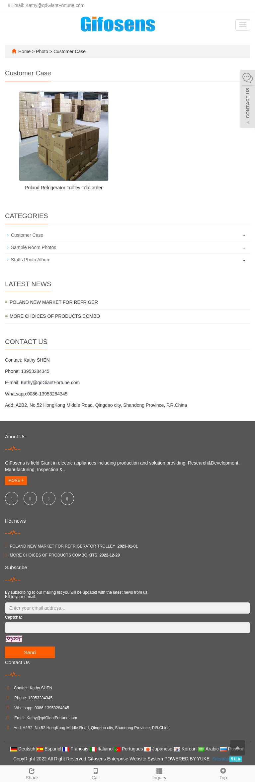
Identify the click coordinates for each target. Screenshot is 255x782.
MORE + (16, 480)
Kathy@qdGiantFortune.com (50, 382)
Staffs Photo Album (30, 259)
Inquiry (159, 773)
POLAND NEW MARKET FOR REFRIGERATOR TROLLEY (62, 546)
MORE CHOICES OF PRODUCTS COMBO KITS (53, 555)
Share (32, 773)
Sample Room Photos (33, 247)
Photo (42, 51)
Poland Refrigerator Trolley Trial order (63, 187)
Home (24, 51)
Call (96, 773)
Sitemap (220, 758)
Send (30, 652)
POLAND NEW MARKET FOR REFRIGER (54, 302)
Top (223, 773)
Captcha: (13, 617)
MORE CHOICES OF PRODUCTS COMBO (55, 316)
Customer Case (69, 51)
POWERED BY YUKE (187, 758)
